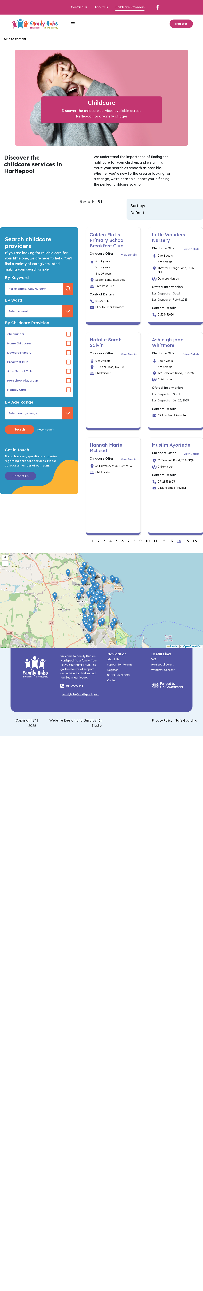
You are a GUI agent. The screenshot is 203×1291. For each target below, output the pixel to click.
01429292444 (74, 686)
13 (171, 540)
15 (187, 540)
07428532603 (166, 481)
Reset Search (45, 429)
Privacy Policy (162, 720)
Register (181, 23)
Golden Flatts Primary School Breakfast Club (107, 240)
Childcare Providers (130, 7)
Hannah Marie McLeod (106, 447)
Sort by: (137, 205)
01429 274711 (103, 301)
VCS (153, 659)
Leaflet (172, 646)
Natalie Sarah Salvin (106, 342)
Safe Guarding (186, 720)
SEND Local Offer (118, 675)
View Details (129, 254)
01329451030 (166, 314)
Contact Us (79, 7)
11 (155, 540)
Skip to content (15, 39)
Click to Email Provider (109, 307)
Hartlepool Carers (162, 664)
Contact (112, 680)
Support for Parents (119, 664)
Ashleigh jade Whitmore (167, 342)
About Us (101, 7)
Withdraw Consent (163, 670)
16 (195, 540)
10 (147, 540)
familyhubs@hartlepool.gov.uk (81, 694)
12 (163, 540)
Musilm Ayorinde (171, 445)
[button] (81, 571)
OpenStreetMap (192, 646)
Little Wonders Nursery (168, 237)
